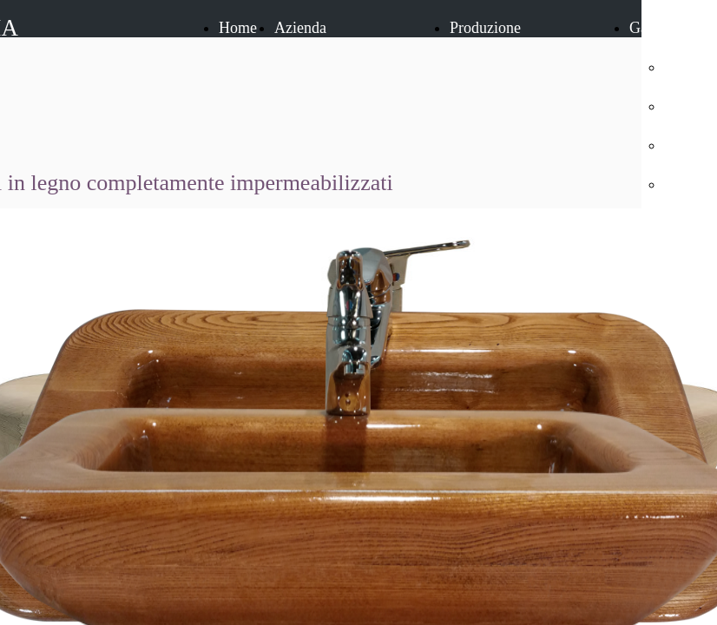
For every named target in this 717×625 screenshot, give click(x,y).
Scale (681, 145)
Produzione (485, 27)
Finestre (689, 106)
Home (238, 27)
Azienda (300, 27)
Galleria (654, 27)
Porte (680, 67)
